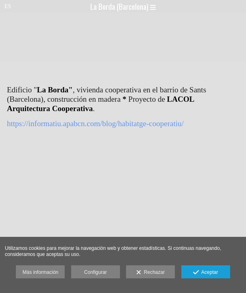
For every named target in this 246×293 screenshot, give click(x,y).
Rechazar (150, 272)
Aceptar (205, 272)
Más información (40, 272)
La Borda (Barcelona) (123, 6)
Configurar (95, 272)
